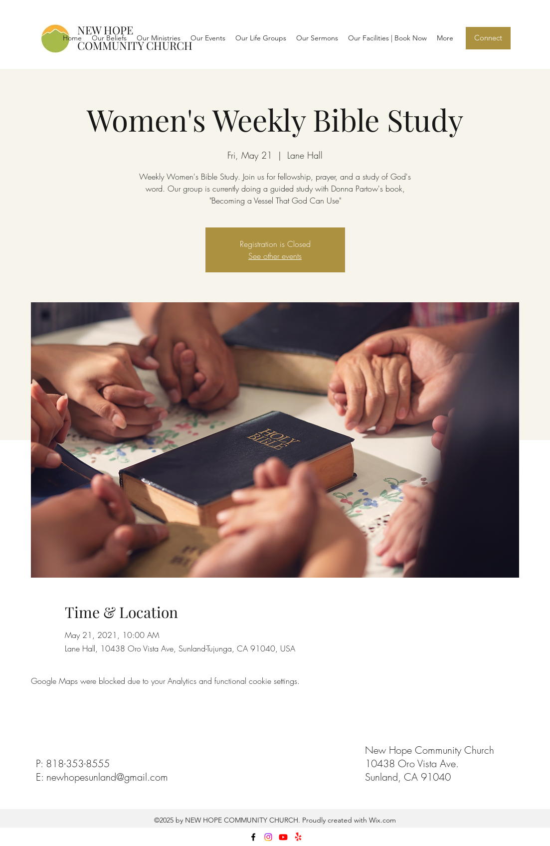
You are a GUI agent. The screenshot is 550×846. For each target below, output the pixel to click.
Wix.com (381, 820)
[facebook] (253, 837)
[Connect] (488, 38)
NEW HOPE (105, 29)
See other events (275, 255)
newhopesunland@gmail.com (107, 777)
